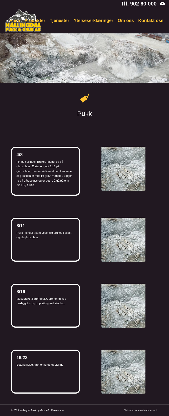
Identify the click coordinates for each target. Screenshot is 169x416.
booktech (152, 410)
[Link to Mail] (162, 3)
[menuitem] (14, 20)
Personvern (57, 410)
